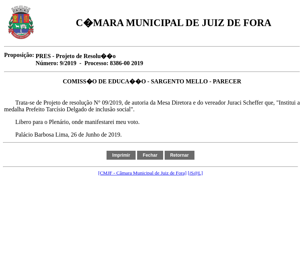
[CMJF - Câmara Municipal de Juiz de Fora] (142, 173)
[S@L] (195, 173)
